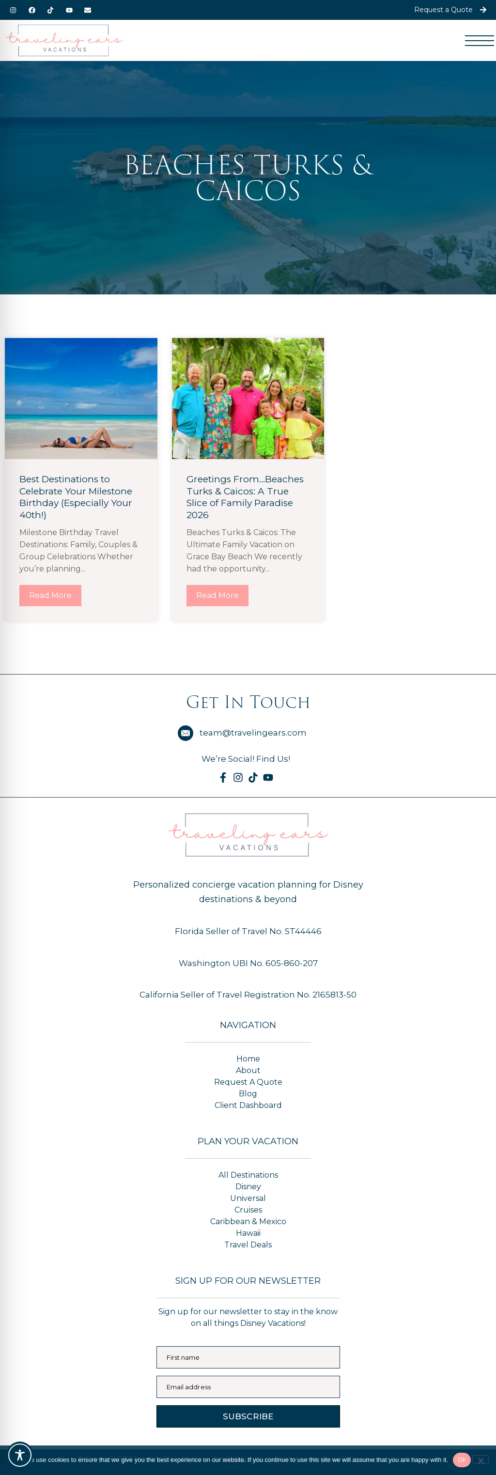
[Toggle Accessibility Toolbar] (19, 1455)
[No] (480, 1459)
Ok (462, 1459)
